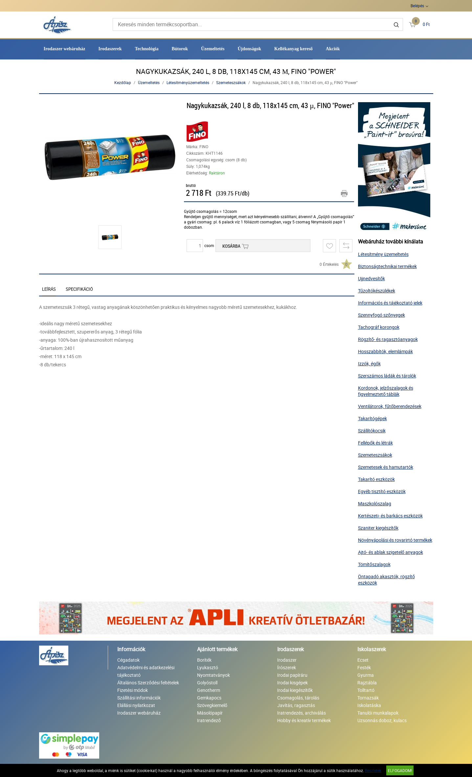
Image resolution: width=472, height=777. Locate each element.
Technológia (147, 48)
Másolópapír (210, 713)
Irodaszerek (110, 48)
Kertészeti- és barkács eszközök (390, 516)
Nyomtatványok (213, 675)
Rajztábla (367, 682)
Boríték (204, 660)
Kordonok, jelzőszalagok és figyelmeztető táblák (385, 391)
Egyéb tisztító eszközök (382, 491)
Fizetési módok (132, 690)
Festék (364, 667)
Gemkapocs (209, 698)
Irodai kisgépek (292, 682)
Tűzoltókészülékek (376, 290)
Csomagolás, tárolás (298, 698)
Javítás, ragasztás (296, 705)
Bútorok (179, 48)
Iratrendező (209, 720)
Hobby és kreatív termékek (304, 720)
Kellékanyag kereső (293, 48)
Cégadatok (128, 660)
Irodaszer (287, 660)
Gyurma (365, 675)
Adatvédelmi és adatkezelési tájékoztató (145, 671)
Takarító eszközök (376, 479)
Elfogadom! (400, 770)
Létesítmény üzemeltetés (383, 254)
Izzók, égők (369, 363)
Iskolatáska (369, 705)
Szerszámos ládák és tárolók (387, 376)
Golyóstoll (207, 682)
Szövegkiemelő (212, 705)
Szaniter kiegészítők (378, 528)
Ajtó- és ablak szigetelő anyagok (390, 552)
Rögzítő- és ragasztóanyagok (388, 339)
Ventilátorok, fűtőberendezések (389, 406)
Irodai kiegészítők (295, 690)
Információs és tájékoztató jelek (390, 303)
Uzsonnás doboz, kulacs (382, 720)
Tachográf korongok (378, 327)
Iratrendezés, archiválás (301, 713)
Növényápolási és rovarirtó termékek (395, 540)
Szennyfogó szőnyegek (381, 315)
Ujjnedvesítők (371, 278)
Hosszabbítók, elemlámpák (385, 351)
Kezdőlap (122, 82)
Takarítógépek (372, 418)
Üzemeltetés (213, 48)
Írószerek (286, 667)
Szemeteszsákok (231, 82)
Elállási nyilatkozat (136, 705)
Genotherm (208, 690)
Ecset (363, 660)
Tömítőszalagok (374, 564)
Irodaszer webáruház (64, 48)
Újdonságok (249, 48)
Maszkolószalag (374, 503)
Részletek (373, 770)
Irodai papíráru (292, 675)
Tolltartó (365, 690)
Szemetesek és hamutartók (385, 467)
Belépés (417, 5)
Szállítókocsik (372, 430)
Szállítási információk (139, 698)
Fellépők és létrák (375, 443)
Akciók (333, 48)
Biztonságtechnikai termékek (387, 266)
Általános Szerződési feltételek (148, 682)
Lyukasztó (207, 667)
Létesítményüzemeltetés (188, 82)
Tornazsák (368, 698)
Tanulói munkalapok (377, 713)
